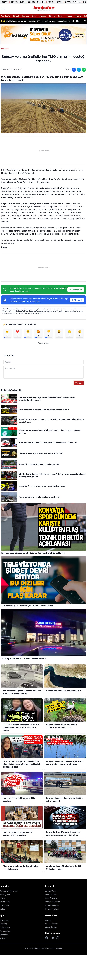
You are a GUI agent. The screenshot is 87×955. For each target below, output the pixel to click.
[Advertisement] (43, 151)
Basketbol (4, 934)
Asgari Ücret (50, 891)
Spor (34, 16)
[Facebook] (46, 937)
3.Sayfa (52, 16)
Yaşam (69, 16)
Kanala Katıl (75, 289)
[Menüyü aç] (2, 8)
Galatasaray (5, 927)
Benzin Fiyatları (52, 909)
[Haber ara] (85, 21)
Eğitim (61, 16)
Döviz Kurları (51, 894)
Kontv (2, 898)
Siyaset (42, 16)
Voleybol (3, 938)
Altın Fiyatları (51, 898)
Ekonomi (25, 16)
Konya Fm (4, 905)
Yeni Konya (5, 902)
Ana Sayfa (5, 16)
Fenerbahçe (5, 931)
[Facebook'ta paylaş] (74, 70)
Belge (2, 909)
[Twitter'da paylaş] (79, 70)
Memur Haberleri (52, 902)
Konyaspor (4, 920)
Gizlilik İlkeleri (51, 927)
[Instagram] (57, 937)
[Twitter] (53, 937)
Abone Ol (76, 300)
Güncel (16, 16)
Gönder (78, 383)
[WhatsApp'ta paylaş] (84, 70)
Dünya (78, 16)
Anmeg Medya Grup (8, 891)
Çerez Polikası (51, 924)
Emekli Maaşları (52, 905)
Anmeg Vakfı (5, 894)
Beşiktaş (3, 924)
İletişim (48, 920)
